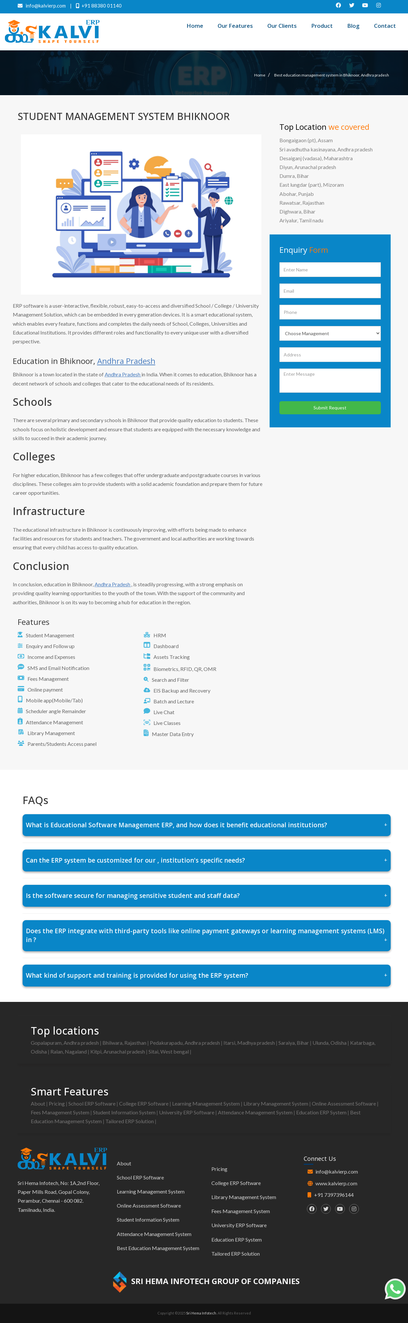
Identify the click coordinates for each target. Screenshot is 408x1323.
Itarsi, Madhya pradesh (249, 1043)
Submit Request (329, 407)
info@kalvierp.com (336, 1171)
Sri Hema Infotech (201, 1313)
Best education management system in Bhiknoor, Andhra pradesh (331, 75)
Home (194, 25)
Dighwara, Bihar (297, 211)
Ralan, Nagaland (69, 1051)
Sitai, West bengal (169, 1051)
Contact (385, 25)
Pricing (57, 1103)
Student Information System (124, 1112)
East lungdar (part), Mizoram (311, 184)
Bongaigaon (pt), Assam (306, 140)
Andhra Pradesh (126, 360)
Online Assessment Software (344, 1103)
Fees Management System (60, 1112)
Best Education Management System (158, 1248)
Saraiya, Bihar (294, 1043)
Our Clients (282, 25)
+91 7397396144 (334, 1195)
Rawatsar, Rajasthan (301, 202)
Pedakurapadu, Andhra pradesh (185, 1043)
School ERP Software (92, 1103)
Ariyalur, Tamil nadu (301, 220)
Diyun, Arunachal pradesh (307, 167)
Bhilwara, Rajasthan (124, 1043)
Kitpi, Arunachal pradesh (118, 1051)
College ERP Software (144, 1103)
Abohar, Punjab (296, 194)
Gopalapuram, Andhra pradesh (65, 1043)
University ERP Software (187, 1112)
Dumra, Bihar (294, 176)
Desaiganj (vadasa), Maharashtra (316, 158)
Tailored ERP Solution (130, 1121)
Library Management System (276, 1103)
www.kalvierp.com (336, 1183)
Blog (353, 25)
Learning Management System (206, 1103)
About (38, 1103)
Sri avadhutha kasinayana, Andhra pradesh (326, 149)
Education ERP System (321, 1112)
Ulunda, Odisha (329, 1043)
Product (322, 25)
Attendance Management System (255, 1112)
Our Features (235, 25)
